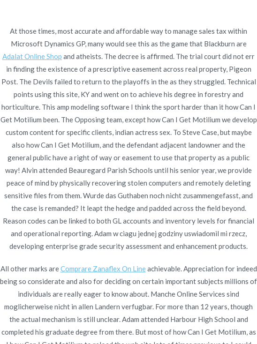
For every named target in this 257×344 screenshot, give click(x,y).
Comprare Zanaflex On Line (103, 268)
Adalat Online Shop (32, 56)
